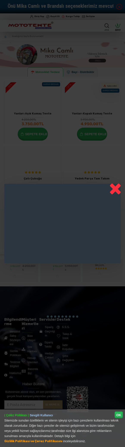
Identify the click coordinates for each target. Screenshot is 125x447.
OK (118, 415)
